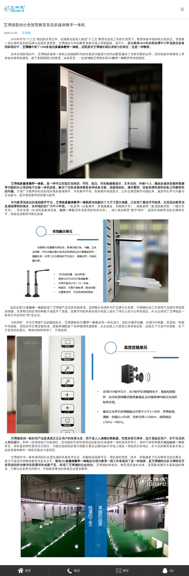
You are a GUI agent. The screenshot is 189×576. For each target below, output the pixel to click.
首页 (24, 570)
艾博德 (26, 32)
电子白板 (137, 322)
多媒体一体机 (35, 307)
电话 (73, 570)
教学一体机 (119, 58)
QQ (167, 570)
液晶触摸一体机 (174, 442)
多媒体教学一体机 (66, 46)
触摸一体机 (67, 210)
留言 (122, 570)
